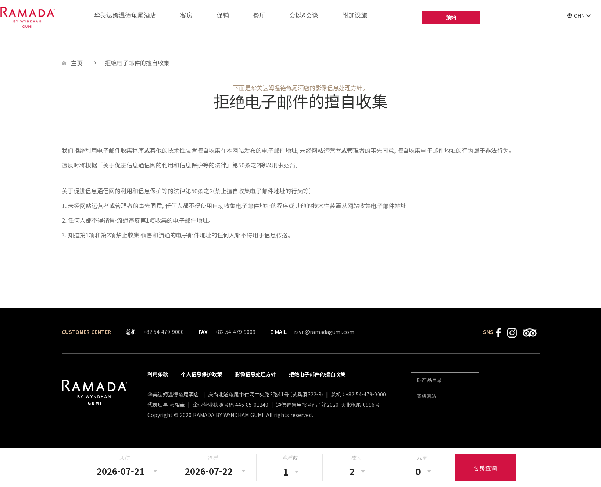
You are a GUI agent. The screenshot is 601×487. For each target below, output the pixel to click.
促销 (223, 15)
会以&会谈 (303, 15)
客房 (186, 15)
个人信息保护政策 (201, 374)
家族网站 (426, 395)
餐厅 (259, 15)
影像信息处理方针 (255, 374)
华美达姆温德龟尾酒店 (125, 15)
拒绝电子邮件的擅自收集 (317, 374)
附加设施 (354, 15)
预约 (451, 17)
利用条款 (157, 374)
